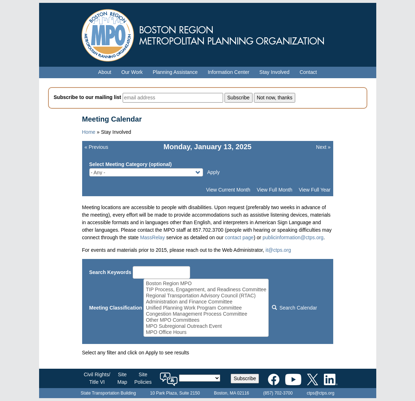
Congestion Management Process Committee (206, 314)
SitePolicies (143, 378)
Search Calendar (294, 308)
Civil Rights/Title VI (97, 378)
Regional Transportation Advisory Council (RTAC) (206, 296)
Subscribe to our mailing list (87, 97)
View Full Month (274, 190)
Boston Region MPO (206, 283)
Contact (308, 72)
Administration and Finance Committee (206, 302)
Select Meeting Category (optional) (130, 164)
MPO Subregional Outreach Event (206, 326)
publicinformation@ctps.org (293, 237)
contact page (239, 237)
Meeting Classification (115, 308)
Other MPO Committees (206, 320)
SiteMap (122, 378)
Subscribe (245, 378)
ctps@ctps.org (320, 393)
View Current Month (228, 190)
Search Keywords (110, 272)
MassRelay (152, 237)
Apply (213, 172)
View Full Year (314, 190)
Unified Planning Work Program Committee (206, 308)
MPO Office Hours (206, 332)
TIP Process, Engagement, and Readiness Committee (206, 290)
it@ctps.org (278, 250)
